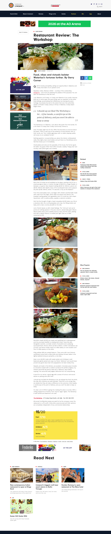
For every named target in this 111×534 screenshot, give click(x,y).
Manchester (13, 508)
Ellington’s (37, 92)
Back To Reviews (23, 32)
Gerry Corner (41, 71)
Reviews (41, 14)
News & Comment (28, 14)
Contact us (68, 508)
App (91, 14)
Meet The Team (69, 518)
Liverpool (12, 512)
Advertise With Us (70, 510)
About (99, 14)
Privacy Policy (68, 514)
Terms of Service (69, 516)
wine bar (64, 441)
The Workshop (38, 398)
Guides (64, 14)
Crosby (59, 441)
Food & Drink (13, 14)
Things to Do (52, 14)
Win (83, 14)
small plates (70, 441)
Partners (73, 14)
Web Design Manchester (70, 532)
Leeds (11, 510)
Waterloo (55, 441)
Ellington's (50, 441)
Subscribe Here (69, 512)
